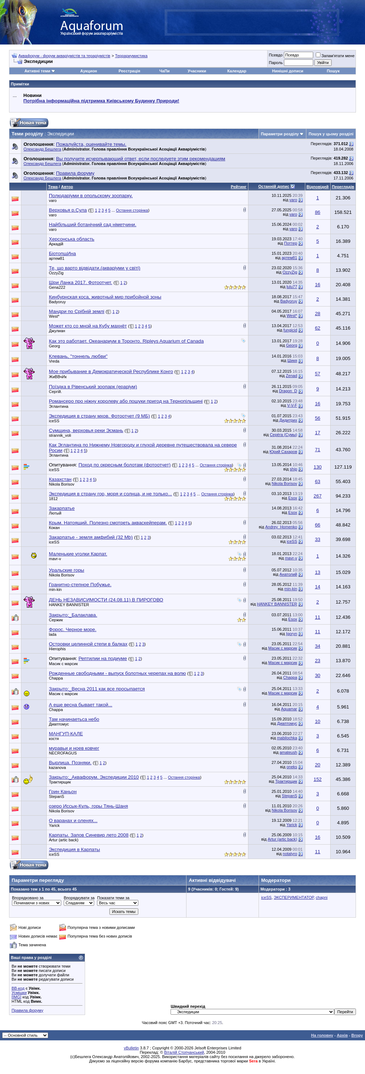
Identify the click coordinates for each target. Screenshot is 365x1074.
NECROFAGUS (63, 753)
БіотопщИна (62, 253)
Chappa (56, 678)
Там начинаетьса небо (74, 719)
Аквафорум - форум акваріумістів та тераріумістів (64, 56)
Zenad (291, 375)
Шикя (292, 360)
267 (318, 496)
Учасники (197, 71)
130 (318, 467)
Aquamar (289, 709)
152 (318, 779)
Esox (292, 498)
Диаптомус (287, 723)
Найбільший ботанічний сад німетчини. (92, 224)
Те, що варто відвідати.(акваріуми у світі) (94, 268)
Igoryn (291, 633)
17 (317, 432)
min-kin (55, 589)
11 (317, 617)
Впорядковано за (27, 898)
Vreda (54, 361)
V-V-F (292, 405)
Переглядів (343, 187)
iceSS (54, 421)
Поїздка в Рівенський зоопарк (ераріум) (93, 386)
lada (52, 634)
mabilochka (287, 738)
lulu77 (291, 286)
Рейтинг (238, 187)
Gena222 (57, 287)
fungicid (290, 330)
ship (293, 469)
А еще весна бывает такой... (80, 704)
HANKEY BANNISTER (69, 604)
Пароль (275, 62)
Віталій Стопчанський (184, 1052)
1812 (53, 498)
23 (317, 660)
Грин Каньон (63, 791)
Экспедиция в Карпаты (74, 849)
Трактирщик (60, 782)
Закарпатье (62, 508)
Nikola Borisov (61, 484)
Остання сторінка (132, 210)
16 (317, 284)
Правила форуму (27, 1010)
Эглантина (58, 406)
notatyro (290, 853)
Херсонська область (72, 239)
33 (317, 539)
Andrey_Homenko (281, 527)
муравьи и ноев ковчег (74, 748)
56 (317, 418)
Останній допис (273, 186)
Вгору (357, 1035)
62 (317, 328)
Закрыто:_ (73, 615)
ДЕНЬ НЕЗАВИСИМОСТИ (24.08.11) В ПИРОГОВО (106, 599)
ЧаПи (164, 71)
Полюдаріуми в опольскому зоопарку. (91, 195)
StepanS (56, 796)
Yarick (54, 825)
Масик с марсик (282, 648)
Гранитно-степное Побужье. (80, 584)
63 (317, 481)
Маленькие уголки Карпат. (78, 554)
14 (317, 586)
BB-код (18, 988)
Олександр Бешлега (42, 149)
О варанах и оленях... (73, 820)
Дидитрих (288, 420)
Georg (54, 346)
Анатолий (288, 574)
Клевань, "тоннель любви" (78, 356)
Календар (236, 71)
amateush (288, 752)
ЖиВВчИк (58, 377)
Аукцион (88, 71)
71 (317, 449)
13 (317, 572)
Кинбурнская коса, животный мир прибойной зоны (105, 297)
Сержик (56, 620)
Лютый (55, 513)
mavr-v (55, 559)
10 (317, 721)
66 (317, 525)
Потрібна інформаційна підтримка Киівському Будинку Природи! (101, 100)
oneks (291, 767)
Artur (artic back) (63, 840)
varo (52, 200)
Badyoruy (57, 302)
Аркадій (56, 244)
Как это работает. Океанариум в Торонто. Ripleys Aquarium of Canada (126, 341)
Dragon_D (288, 391)
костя (54, 738)
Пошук (333, 71)
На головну (322, 1035)
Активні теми (37, 71)
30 (317, 675)
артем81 (56, 258)
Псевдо (275, 55)
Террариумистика (131, 56)
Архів (342, 1035)
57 (317, 373)
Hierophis (57, 649)
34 (317, 646)
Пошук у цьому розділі (331, 134)
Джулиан (57, 331)
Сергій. (55, 391)
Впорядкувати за (79, 898)
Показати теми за (113, 898)
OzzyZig (56, 273)
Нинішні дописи (287, 71)
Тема (53, 187)
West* (54, 316)
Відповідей (318, 187)
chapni (321, 897)
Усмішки (19, 992)
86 (317, 212)
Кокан (54, 527)
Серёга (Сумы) (283, 434)
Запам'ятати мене (335, 56)
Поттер (290, 243)
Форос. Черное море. (72, 629)
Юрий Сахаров (283, 451)
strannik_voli (60, 435)
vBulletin (131, 1048)
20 (317, 765)
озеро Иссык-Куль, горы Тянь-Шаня (88, 806)
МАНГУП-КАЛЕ (66, 733)
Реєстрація (129, 71)
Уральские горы (66, 570)
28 (317, 313)
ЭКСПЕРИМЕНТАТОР (294, 897)
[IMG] (16, 997)
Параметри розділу (280, 134)
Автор (67, 187)
